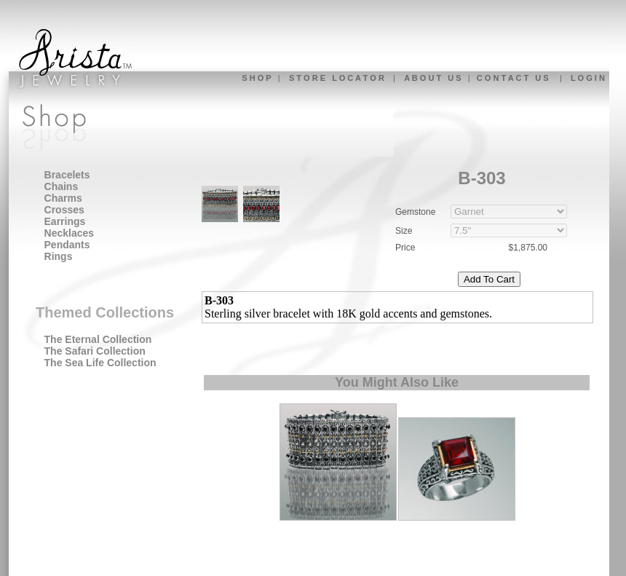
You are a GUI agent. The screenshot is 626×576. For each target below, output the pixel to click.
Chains (61, 186)
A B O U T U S (432, 78)
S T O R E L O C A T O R (336, 78)
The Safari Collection (95, 351)
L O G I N (588, 78)
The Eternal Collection (98, 339)
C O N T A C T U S (513, 78)
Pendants (67, 244)
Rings (58, 256)
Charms (63, 198)
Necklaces (69, 233)
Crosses (64, 210)
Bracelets (67, 175)
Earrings (65, 221)
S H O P (256, 78)
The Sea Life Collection (100, 362)
